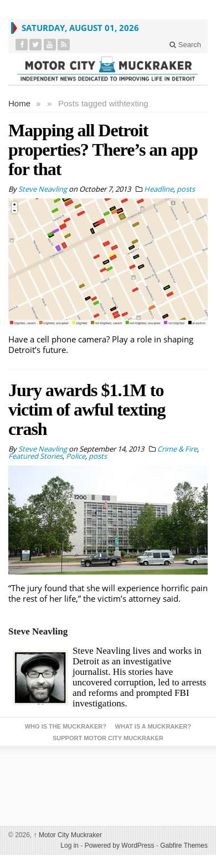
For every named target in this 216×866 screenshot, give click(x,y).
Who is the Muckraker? (65, 726)
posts (186, 189)
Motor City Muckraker (68, 835)
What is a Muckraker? (153, 726)
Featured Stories (35, 456)
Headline (158, 189)
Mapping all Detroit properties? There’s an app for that (103, 149)
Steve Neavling (38, 631)
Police (75, 456)
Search (185, 44)
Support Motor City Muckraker (108, 738)
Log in (69, 845)
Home (19, 103)
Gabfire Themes (184, 845)
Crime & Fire (177, 449)
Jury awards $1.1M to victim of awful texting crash (87, 409)
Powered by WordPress (120, 845)
